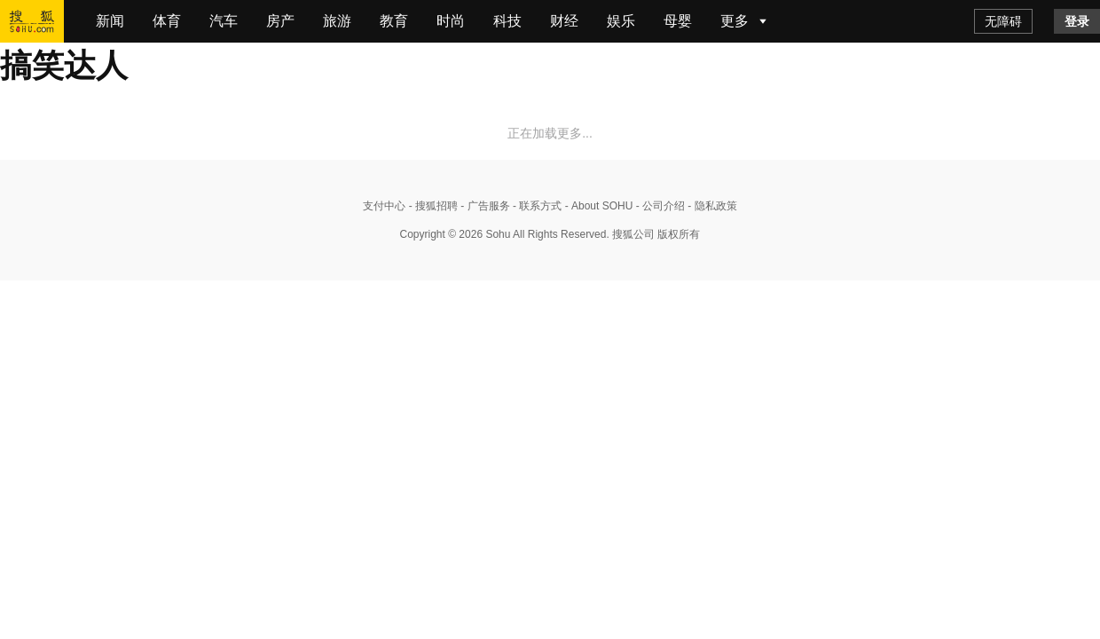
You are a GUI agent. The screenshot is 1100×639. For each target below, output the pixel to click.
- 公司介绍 (658, 206)
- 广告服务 (484, 206)
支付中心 (384, 206)
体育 (167, 20)
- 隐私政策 (711, 206)
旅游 (337, 20)
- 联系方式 (536, 206)
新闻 (110, 20)
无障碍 (1003, 21)
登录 (1077, 21)
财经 (564, 20)
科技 (507, 20)
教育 (394, 20)
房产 (280, 20)
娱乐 (621, 20)
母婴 (678, 20)
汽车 (223, 20)
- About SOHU (597, 206)
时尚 (450, 20)
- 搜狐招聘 (431, 206)
